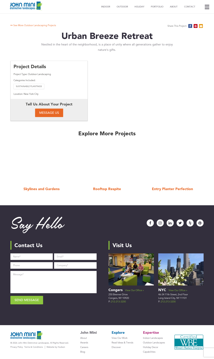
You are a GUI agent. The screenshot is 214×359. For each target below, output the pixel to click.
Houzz (190, 223)
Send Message (27, 300)
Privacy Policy (16, 347)
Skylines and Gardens (41, 189)
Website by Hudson (56, 347)
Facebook (150, 223)
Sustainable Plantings (29, 86)
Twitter (180, 223)
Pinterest (200, 223)
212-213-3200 (118, 301)
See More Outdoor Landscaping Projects (33, 25)
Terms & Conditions (33, 347)
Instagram (160, 223)
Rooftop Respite (107, 189)
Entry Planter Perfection (172, 189)
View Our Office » (134, 290)
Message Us (49, 113)
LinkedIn (170, 223)
